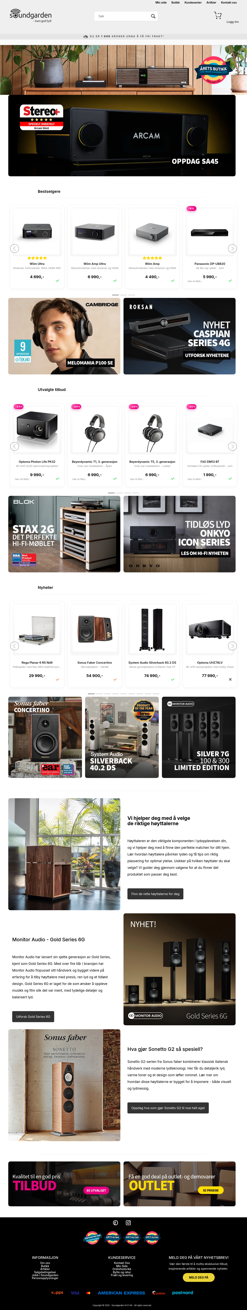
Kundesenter (193, 2)
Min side (161, 2)
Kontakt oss (229, 2)
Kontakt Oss (122, 1263)
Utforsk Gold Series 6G (33, 1017)
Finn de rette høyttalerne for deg (155, 894)
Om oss (45, 1263)
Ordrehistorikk (121, 1269)
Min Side (122, 1266)
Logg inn (233, 22)
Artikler (211, 2)
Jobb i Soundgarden (45, 1275)
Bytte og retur (122, 1272)
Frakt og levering (122, 1275)
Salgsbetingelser (45, 1272)
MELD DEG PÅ (198, 1277)
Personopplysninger (45, 1278)
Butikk (175, 2)
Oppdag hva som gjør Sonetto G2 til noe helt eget (168, 1108)
